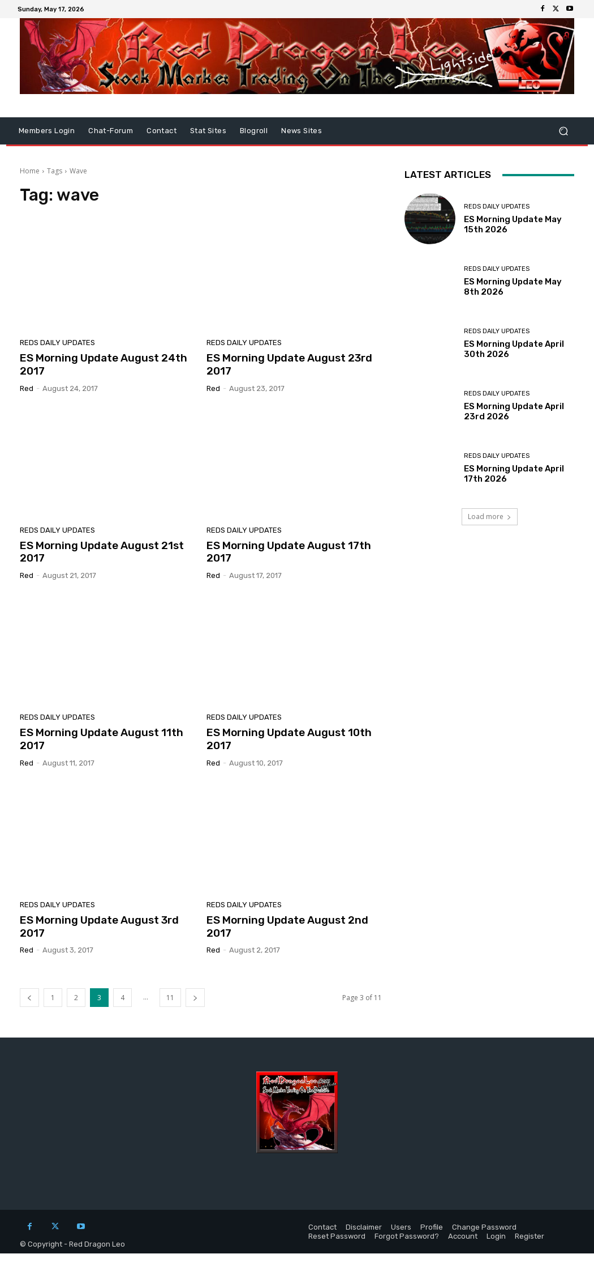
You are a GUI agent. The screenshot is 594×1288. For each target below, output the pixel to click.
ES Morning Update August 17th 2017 (288, 552)
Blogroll (254, 130)
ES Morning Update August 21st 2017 (102, 552)
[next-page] (195, 997)
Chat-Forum (110, 130)
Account (462, 1236)
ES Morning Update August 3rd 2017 (99, 926)
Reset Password (336, 1236)
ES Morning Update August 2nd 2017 (287, 926)
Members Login (47, 130)
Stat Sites (208, 130)
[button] (563, 131)
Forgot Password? (407, 1236)
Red (26, 388)
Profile (431, 1227)
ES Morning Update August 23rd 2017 (289, 364)
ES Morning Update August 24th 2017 (103, 364)
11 (170, 997)
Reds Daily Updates (57, 342)
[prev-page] (29, 997)
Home (30, 171)
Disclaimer (364, 1227)
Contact (162, 130)
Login (496, 1236)
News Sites (301, 130)
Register (529, 1236)
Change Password (484, 1227)
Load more (489, 516)
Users (401, 1227)
